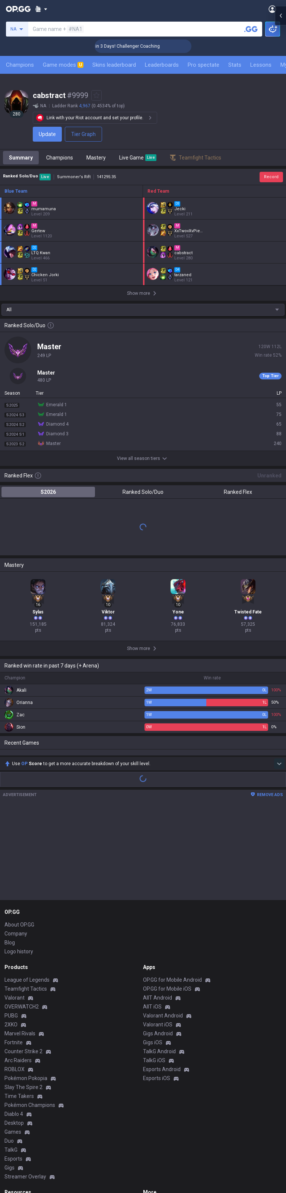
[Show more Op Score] (279, 763)
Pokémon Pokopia (25, 1078)
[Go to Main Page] (18, 9)
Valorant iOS (157, 1025)
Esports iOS (156, 1078)
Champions (20, 64)
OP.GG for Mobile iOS (167, 989)
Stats (234, 64)
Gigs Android (158, 1033)
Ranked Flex (238, 492)
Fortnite (13, 1042)
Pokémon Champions (29, 1105)
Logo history (18, 951)
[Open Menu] (272, 8)
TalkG (11, 1150)
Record (271, 176)
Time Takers (19, 1096)
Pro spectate (203, 64)
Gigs (9, 1168)
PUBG (11, 1016)
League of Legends (27, 980)
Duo (9, 1141)
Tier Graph (83, 134)
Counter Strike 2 (23, 1051)
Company (15, 934)
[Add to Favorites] (96, 95)
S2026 (48, 492)
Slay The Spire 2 (23, 1087)
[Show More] (41, 8)
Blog (9, 943)
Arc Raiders (18, 1060)
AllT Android (157, 998)
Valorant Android (163, 1016)
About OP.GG (19, 925)
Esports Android (162, 1069)
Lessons (260, 64)
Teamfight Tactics (25, 989)
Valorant (14, 998)
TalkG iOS (154, 1060)
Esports (13, 1159)
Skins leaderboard (114, 64)
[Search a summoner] (251, 29)
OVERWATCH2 (21, 1007)
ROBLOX (14, 1069)
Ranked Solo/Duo (143, 492)
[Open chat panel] (280, 134)
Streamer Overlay (25, 1177)
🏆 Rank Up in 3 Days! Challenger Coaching (138, 46)
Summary (21, 158)
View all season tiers (143, 458)
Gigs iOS (152, 1042)
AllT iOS (152, 1007)
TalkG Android (159, 1051)
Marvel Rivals (19, 1033)
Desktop (14, 1123)
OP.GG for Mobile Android (172, 980)
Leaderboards (162, 64)
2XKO (11, 1025)
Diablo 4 (13, 1114)
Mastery (96, 158)
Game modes (63, 64)
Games (12, 1132)
